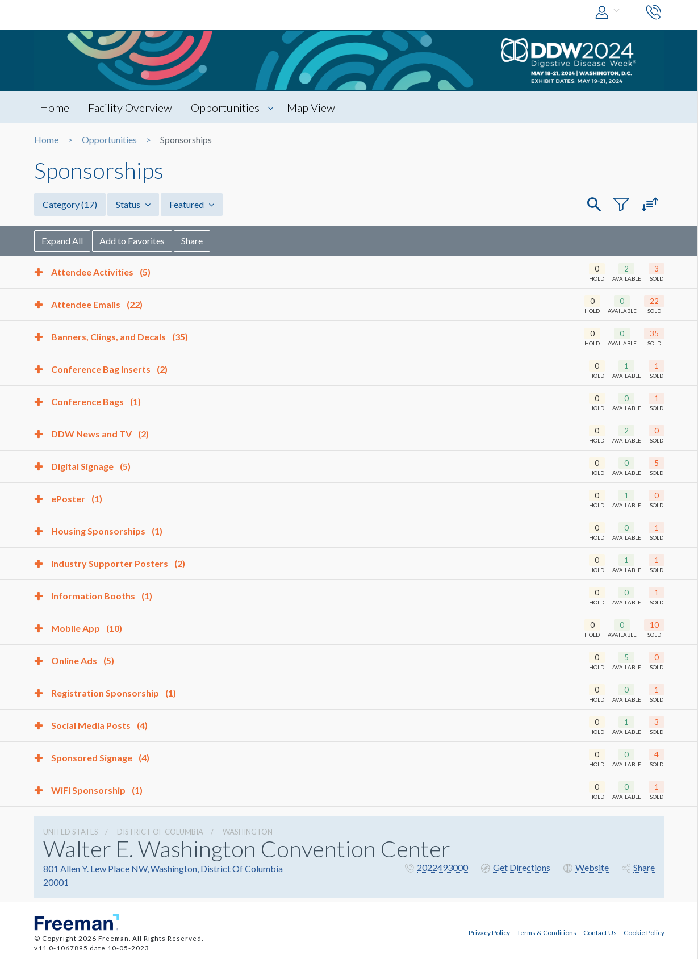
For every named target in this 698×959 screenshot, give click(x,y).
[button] (610, 12)
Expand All (62, 240)
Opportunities (225, 107)
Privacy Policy (489, 932)
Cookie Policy (644, 932)
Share (192, 240)
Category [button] (70, 204)
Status (133, 204)
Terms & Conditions (546, 932)
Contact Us (600, 932)
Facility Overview (130, 107)
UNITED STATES (70, 831)
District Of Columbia (160, 831)
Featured (191, 204)
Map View (311, 107)
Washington (248, 831)
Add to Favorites (132, 240)
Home (54, 107)
